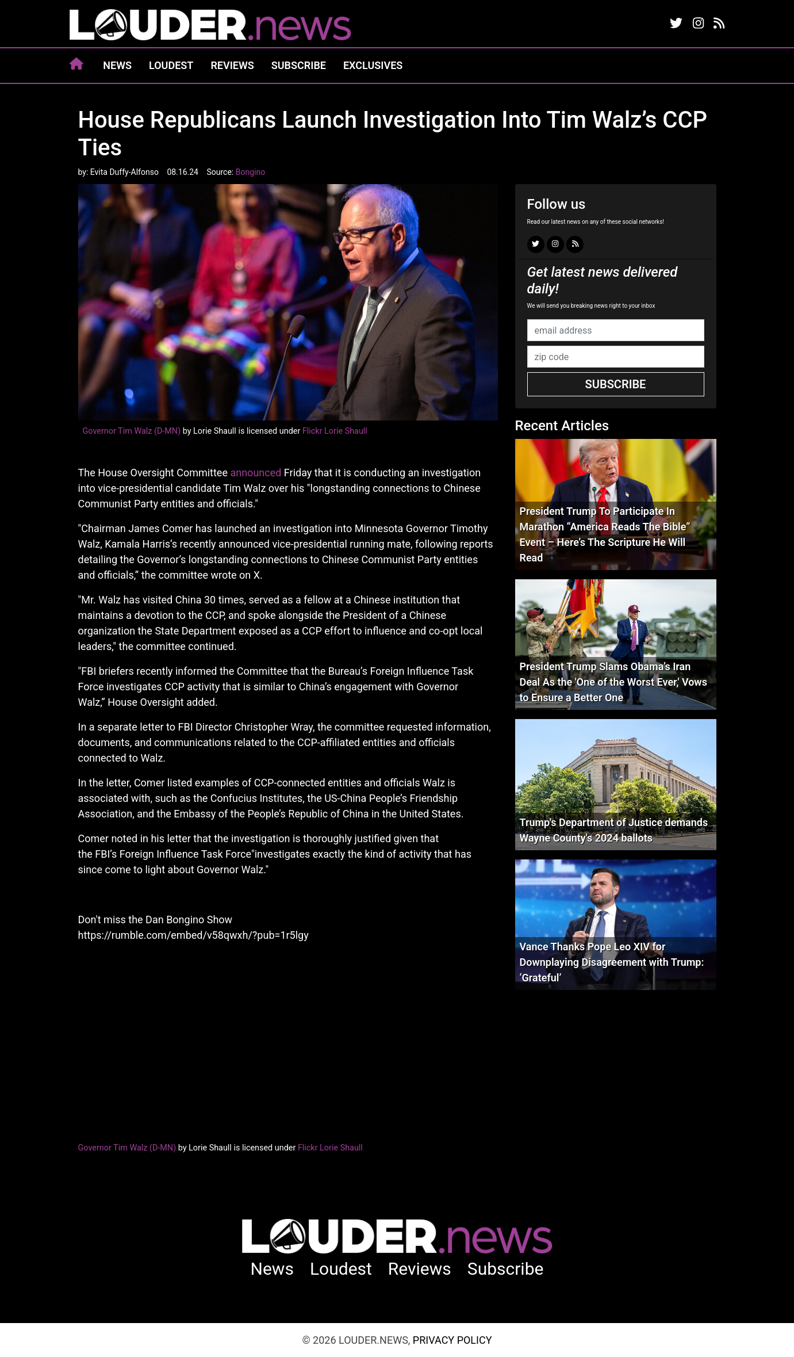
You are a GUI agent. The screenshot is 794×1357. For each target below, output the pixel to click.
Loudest (171, 65)
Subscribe (298, 65)
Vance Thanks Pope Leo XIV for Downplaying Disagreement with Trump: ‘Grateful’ (612, 962)
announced (255, 473)
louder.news (210, 26)
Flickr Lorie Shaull (334, 431)
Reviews (232, 65)
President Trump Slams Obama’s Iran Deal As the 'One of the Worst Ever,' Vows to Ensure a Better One (613, 682)
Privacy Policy (452, 1340)
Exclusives (372, 65)
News (117, 65)
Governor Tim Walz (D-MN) (132, 431)
